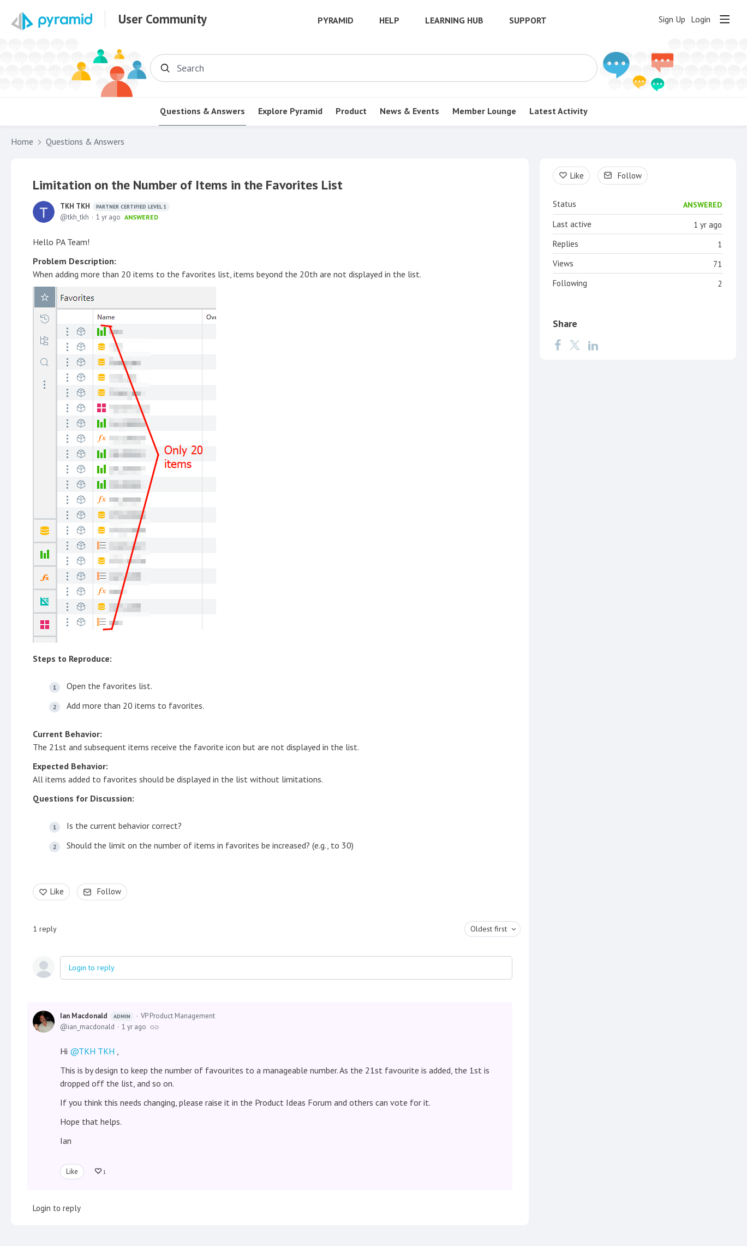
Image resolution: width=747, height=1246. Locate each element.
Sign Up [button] (672, 19)
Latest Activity (558, 111)
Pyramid (336, 20)
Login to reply (92, 967)
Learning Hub (454, 20)
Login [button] (700, 19)
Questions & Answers (202, 111)
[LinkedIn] (593, 345)
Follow (109, 891)
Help (389, 20)
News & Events (409, 111)
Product (351, 111)
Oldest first (488, 929)
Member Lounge (484, 111)
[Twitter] (574, 345)
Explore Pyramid (290, 111)
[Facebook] (558, 345)
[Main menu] (724, 19)
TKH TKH (115, 206)
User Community (162, 19)
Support (528, 20)
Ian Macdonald (97, 1016)
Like (57, 891)
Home (22, 142)
